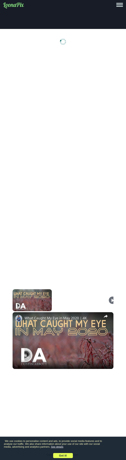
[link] (19, 318)
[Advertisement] (63, 81)
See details (57, 446)
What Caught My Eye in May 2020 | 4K (56, 318)
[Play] (112, 300)
